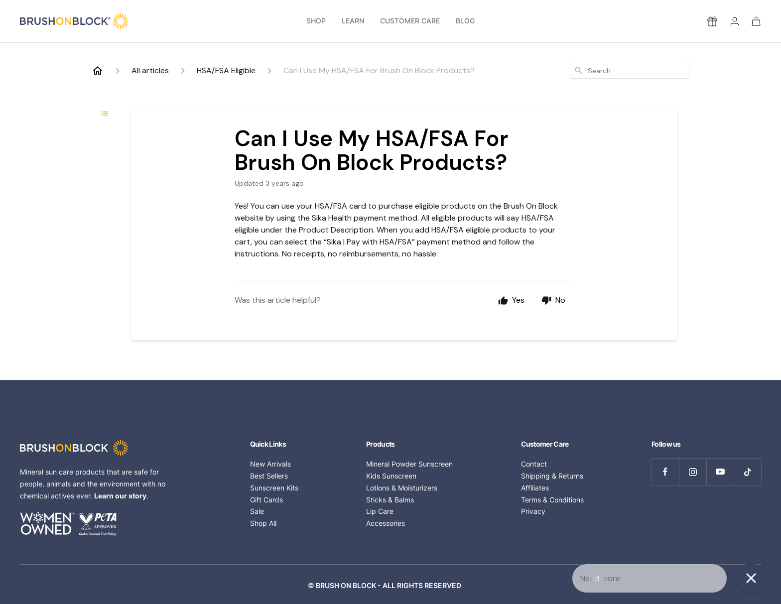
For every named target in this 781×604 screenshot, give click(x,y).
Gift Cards (266, 499)
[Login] (734, 21)
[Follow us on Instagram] (692, 471)
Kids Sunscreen (391, 476)
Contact (534, 464)
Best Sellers (269, 476)
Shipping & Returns (552, 476)
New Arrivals (270, 464)
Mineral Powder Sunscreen (409, 464)
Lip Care (379, 511)
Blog (465, 21)
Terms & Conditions (552, 499)
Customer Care (410, 21)
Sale (257, 511)
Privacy (533, 511)
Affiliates (535, 487)
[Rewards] (712, 21)
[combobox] (629, 71)
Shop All (263, 523)
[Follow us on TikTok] (747, 471)
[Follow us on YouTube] (720, 471)
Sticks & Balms (390, 499)
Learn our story (120, 495)
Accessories (385, 523)
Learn (353, 21)
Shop (316, 21)
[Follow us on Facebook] (665, 471)
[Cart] (756, 21)
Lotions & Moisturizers (401, 487)
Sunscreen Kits (274, 487)
